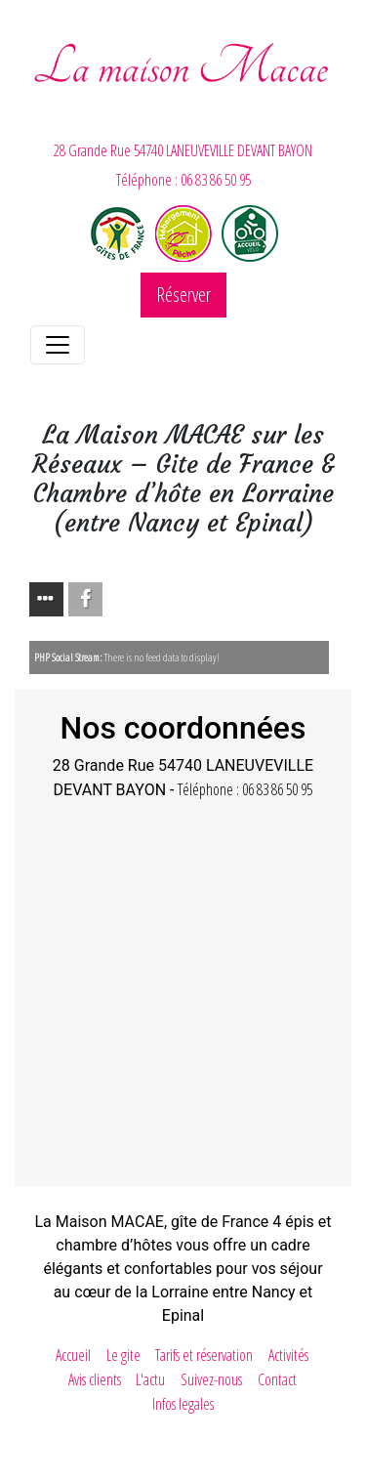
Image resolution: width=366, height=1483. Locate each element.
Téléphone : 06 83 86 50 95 (183, 180)
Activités (288, 1355)
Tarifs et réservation (204, 1355)
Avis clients (94, 1379)
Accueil (73, 1355)
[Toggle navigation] (57, 344)
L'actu (150, 1379)
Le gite (123, 1355)
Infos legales (183, 1404)
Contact (277, 1379)
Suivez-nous (211, 1379)
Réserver (183, 294)
